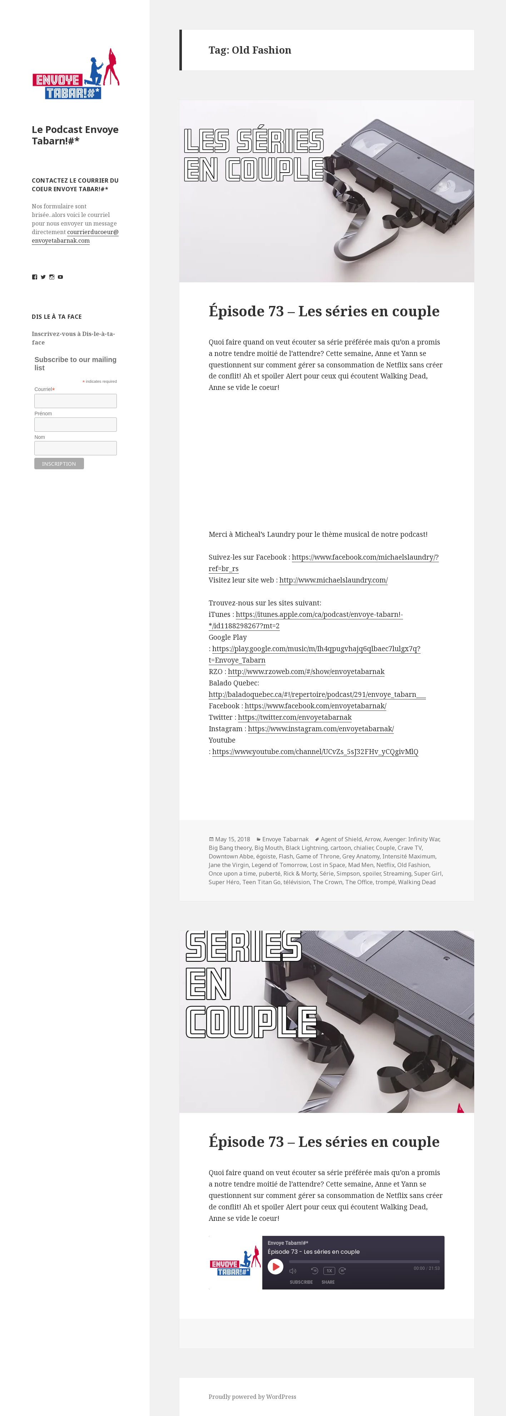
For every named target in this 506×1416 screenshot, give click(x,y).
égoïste (266, 856)
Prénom (43, 413)
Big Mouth (268, 848)
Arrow (372, 839)
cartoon (341, 848)
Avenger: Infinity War (411, 839)
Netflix (385, 865)
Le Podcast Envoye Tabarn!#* (75, 135)
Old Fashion (413, 865)
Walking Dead (417, 882)
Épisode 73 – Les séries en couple (324, 310)
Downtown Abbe (231, 856)
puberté (270, 873)
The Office (359, 882)
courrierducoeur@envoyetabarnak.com (75, 236)
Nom (39, 437)
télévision (296, 882)
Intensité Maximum (408, 856)
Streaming (397, 873)
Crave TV (410, 848)
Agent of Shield (341, 839)
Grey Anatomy (361, 856)
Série (327, 873)
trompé (385, 882)
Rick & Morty (300, 873)
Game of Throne (317, 856)
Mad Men (360, 865)
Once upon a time (232, 873)
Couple (385, 848)
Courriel (44, 389)
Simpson (348, 873)
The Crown (327, 882)
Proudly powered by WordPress (252, 1397)
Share (328, 1282)
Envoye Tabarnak (285, 839)
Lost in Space (327, 865)
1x (330, 1271)
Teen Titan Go (261, 882)
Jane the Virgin (229, 865)
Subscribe (301, 1282)
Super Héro (224, 882)
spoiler (372, 873)
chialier (363, 848)
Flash (286, 856)
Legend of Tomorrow (279, 865)
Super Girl (428, 873)
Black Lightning (307, 848)
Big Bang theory (230, 848)
